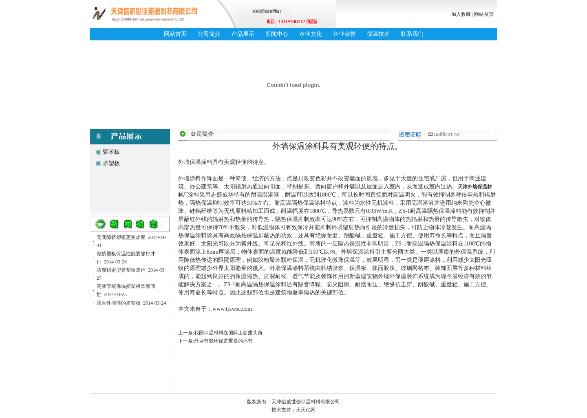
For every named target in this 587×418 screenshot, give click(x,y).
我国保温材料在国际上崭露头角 (228, 333)
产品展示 (243, 34)
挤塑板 (111, 163)
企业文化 (310, 34)
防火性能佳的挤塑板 (119, 303)
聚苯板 (111, 152)
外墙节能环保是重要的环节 (223, 341)
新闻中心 (276, 34)
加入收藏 (461, 14)
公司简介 (209, 34)
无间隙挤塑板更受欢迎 (121, 237)
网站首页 (484, 14)
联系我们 (412, 34)
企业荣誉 (344, 34)
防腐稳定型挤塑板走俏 (121, 270)
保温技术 (378, 34)
